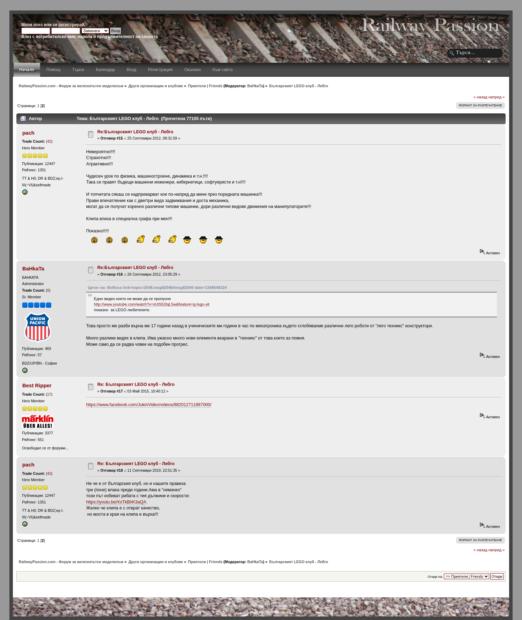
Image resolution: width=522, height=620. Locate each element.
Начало (26, 69)
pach (28, 133)
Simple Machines (283, 605)
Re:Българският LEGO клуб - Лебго (135, 131)
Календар (105, 69)
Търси (78, 69)
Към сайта (223, 69)
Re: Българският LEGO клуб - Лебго (135, 384)
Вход (131, 69)
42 (49, 141)
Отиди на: (435, 576)
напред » (497, 97)
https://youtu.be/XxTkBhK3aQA (116, 502)
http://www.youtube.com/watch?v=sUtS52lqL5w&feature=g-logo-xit (151, 304)
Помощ (53, 69)
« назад (481, 97)
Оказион (192, 69)
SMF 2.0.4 (238, 605)
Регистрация (160, 69)
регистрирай (71, 24)
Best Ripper (37, 385)
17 (49, 394)
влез (38, 24)
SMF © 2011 (259, 605)
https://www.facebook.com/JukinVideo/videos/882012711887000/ (149, 404)
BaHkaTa (255, 86)
